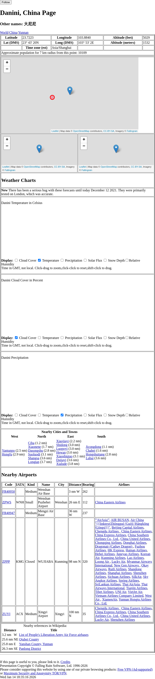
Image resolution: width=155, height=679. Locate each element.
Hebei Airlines (105, 554)
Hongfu (7, 454)
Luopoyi (62, 448)
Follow (6, 2)
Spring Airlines (129, 580)
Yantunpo (8, 450)
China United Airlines (135, 539)
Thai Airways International (121, 586)
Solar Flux (95, 260)
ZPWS (6, 502)
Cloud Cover (27, 260)
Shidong (61, 445)
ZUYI (6, 614)
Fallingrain (132, 131)
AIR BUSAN (120, 520)
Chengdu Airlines (107, 531)
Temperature (50, 260)
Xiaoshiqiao (64, 456)
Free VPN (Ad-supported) (134, 669)
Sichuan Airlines (119, 576)
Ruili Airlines (117, 569)
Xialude (61, 464)
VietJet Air (135, 592)
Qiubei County (29, 639)
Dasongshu (35, 450)
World (4, 32)
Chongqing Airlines (108, 542)
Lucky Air (118, 561)
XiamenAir (109, 599)
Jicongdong (93, 447)
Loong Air (102, 561)
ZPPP (6, 561)
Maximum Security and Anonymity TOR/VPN (35, 673)
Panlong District (30, 648)
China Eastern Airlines (110, 502)
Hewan (61, 452)
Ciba (31, 443)
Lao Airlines (135, 558)
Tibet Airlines (104, 592)
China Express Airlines (110, 535)
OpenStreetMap (81, 131)
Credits (65, 662)
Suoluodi (34, 454)
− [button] (7, 69)
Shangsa (33, 458)
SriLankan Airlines (108, 584)
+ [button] (7, 63)
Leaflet (55, 131)
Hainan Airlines (136, 550)
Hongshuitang (95, 454)
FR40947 (8, 513)
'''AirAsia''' (102, 520)
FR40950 (8, 491)
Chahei (90, 450)
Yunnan (23, 32)
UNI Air (120, 592)
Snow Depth (116, 260)
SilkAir (136, 576)
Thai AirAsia (131, 584)
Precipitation (73, 260)
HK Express (116, 550)
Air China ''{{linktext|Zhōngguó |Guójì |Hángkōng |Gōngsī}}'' (122, 523)
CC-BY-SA (108, 131)
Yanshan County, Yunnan (36, 644)
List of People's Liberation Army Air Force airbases (53, 635)
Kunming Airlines (113, 558)
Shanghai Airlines (120, 573)
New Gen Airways (127, 565)
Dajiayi (61, 460)
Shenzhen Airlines (122, 619)
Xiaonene (34, 447)
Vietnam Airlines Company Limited (119, 595)
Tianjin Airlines (136, 588)
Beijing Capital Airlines (128, 527)
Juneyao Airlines (127, 554)
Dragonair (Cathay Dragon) (114, 546)
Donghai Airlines (134, 542)
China (13, 32)
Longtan (33, 462)
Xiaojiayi (62, 441)
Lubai (89, 458)
